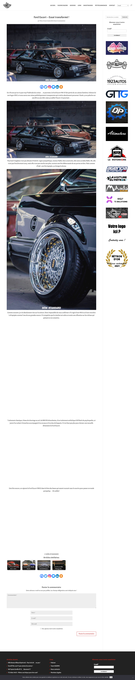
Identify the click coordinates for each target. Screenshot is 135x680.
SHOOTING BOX (88, 5)
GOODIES (73, 5)
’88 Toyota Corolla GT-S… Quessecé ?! (19, 669)
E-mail (109, 29)
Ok (111, 677)
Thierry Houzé (43, 21)
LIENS (79, 5)
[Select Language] (123, 5)
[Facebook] (41, 87)
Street (55, 21)
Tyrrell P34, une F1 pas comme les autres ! (20, 666)
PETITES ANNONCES (101, 5)
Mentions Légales (56, 672)
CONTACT (112, 5)
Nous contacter (55, 669)
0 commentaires (61, 21)
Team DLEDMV (55, 666)
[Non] (133, 677)
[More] (61, 87)
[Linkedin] (57, 87)
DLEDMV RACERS (63, 5)
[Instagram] (49, 87)
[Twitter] (45, 87)
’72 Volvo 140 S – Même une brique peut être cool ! (23, 672)
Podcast (53, 663)
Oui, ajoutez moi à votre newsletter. (51, 629)
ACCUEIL (52, 5)
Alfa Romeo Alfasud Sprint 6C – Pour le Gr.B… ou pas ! (24, 663)
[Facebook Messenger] (53, 87)
